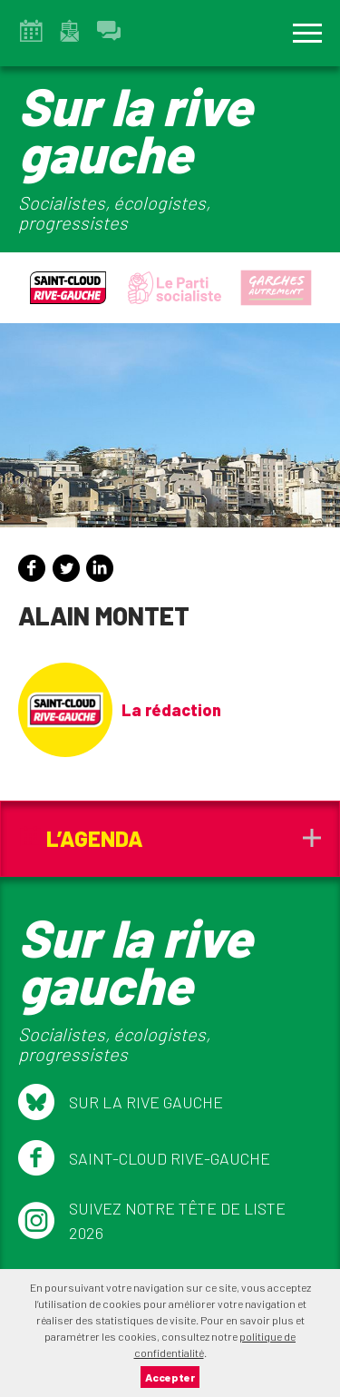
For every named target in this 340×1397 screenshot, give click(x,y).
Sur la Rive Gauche (120, 1102)
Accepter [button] (170, 1377)
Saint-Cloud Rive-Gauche (144, 1158)
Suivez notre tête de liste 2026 (152, 1220)
